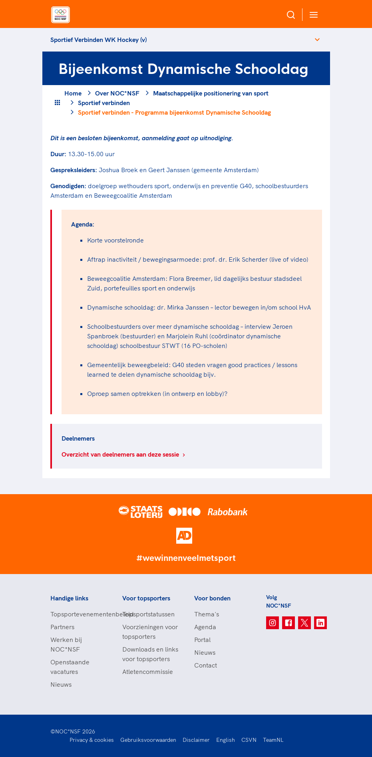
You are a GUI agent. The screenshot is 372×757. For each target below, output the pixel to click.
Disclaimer (196, 739)
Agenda (205, 627)
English (225, 739)
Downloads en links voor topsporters (150, 654)
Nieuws (61, 684)
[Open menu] (312, 14)
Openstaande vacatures (70, 667)
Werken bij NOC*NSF (66, 644)
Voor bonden (212, 598)
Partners (62, 627)
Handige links (69, 598)
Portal (202, 640)
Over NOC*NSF (117, 93)
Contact (205, 665)
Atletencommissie (147, 672)
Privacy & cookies (92, 739)
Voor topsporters (146, 598)
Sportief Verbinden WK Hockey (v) (98, 40)
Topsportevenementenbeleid (78, 614)
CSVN (249, 739)
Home (73, 93)
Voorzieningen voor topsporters (150, 631)
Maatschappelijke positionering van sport (211, 93)
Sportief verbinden (104, 103)
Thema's (206, 614)
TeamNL (273, 739)
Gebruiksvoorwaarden (148, 739)
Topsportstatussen (148, 614)
